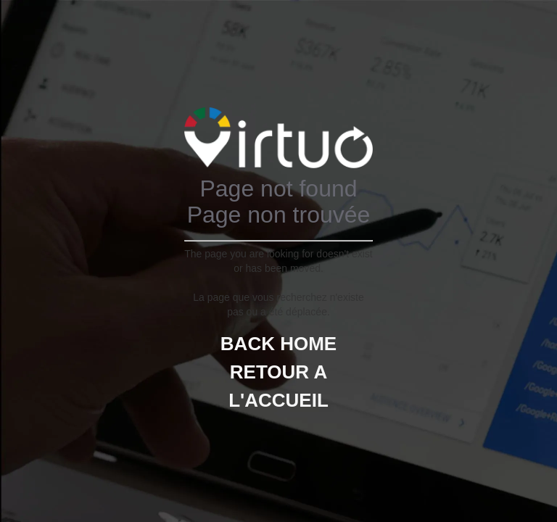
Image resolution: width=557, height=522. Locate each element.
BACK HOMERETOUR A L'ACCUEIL (278, 372)
